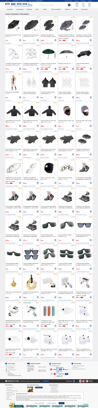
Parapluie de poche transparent (12, 186)
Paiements (54, 365)
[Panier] (89, 5)
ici (76, 400)
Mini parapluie (8, 43)
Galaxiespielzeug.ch (54, 390)
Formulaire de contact (12, 369)
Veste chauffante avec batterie (11, 128)
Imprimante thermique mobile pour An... (66, 300)
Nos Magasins (83, 0)
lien (68, 396)
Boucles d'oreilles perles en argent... (66, 186)
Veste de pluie (8, 100)
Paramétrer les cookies (52, 403)
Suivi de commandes (68, 0)
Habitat (45, 9)
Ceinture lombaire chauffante (81, 71)
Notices (8, 397)
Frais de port (36, 0)
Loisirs (37, 9)
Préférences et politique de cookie (13, 394)
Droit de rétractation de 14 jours (78, 365)
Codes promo (9, 395)
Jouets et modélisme (56, 9)
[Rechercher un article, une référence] (54, 5)
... (91, 9)
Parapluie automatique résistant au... (83, 157)
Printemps (75, 9)
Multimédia (29, 9)
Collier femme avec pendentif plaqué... (13, 300)
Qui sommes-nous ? (10, 387)
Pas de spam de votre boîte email (79, 368)
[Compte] (83, 5)
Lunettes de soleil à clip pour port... (47, 243)
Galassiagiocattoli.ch (54, 391)
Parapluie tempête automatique (29, 43)
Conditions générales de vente (12, 390)
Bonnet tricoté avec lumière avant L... (48, 186)
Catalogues (90, 0)
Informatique (10, 9)
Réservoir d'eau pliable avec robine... (66, 328)
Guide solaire (9, 399)
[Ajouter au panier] (20, 40)
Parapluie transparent (10, 71)
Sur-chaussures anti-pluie (81, 186)
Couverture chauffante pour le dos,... (48, 300)
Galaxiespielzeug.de (54, 386)
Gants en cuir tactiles (10, 157)
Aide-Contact (76, 0)
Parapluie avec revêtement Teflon (65, 43)
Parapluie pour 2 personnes (46, 71)
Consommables (20, 9)
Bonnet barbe (61, 128)
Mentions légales (10, 392)
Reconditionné (84, 9)
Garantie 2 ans (75, 367)
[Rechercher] (69, 5)
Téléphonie (67, 9)
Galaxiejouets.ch (54, 388)
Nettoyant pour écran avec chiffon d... (48, 328)
